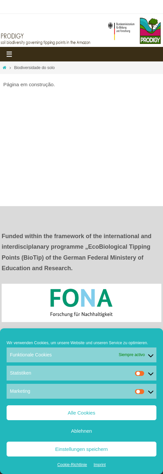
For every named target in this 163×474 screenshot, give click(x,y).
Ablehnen (81, 431)
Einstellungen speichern (81, 449)
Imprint (100, 464)
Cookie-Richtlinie (72, 464)
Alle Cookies (81, 413)
